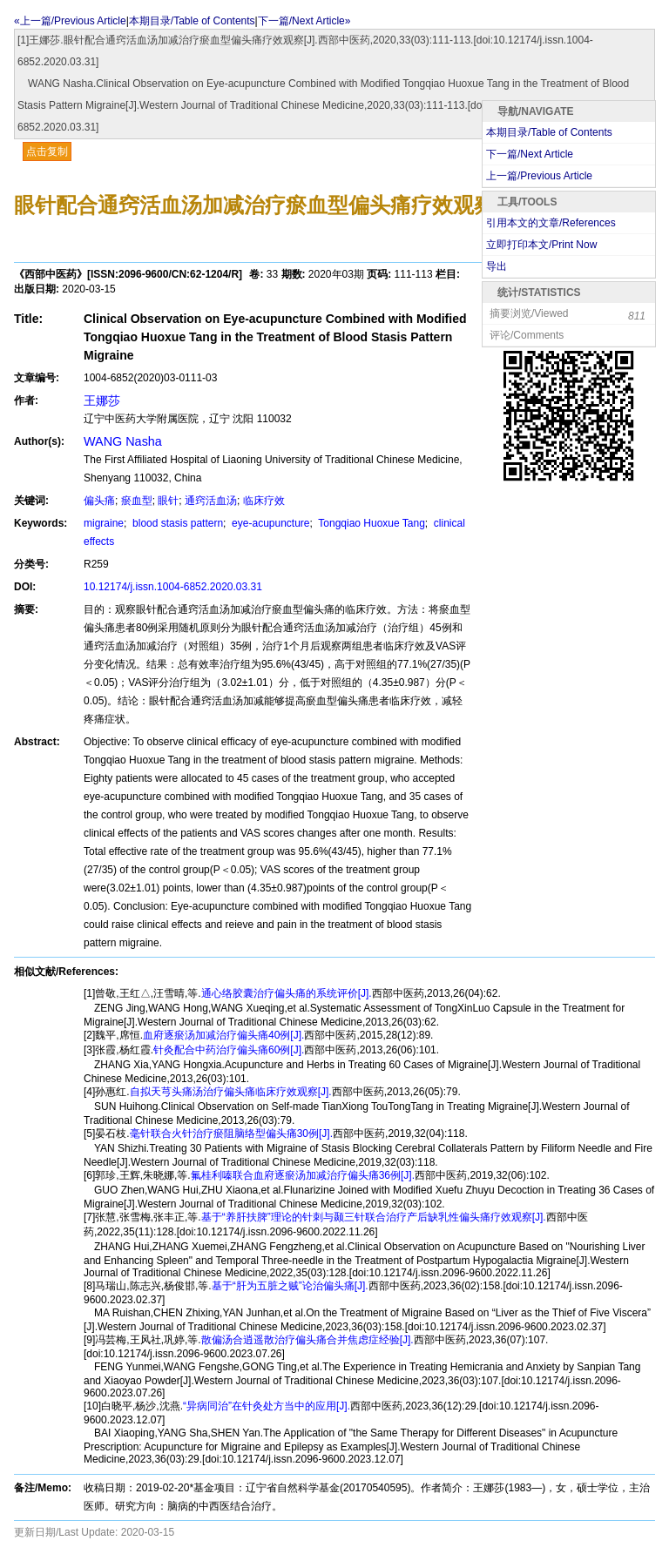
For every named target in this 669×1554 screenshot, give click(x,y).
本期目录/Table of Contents (192, 21)
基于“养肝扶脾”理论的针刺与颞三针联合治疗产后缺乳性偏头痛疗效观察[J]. (373, 1217)
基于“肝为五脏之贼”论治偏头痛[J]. (290, 1286)
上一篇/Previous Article (539, 176)
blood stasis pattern (176, 523)
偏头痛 (99, 500)
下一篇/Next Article (529, 154)
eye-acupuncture (269, 523)
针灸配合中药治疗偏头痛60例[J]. (228, 1050)
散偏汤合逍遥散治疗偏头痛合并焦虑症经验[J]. (307, 1340)
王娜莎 (102, 400)
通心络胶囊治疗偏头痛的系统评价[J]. (286, 993)
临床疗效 (264, 500)
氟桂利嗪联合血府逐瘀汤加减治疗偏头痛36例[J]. (303, 1175)
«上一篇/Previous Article (70, 21)
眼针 (168, 500)
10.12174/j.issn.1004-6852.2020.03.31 (173, 587)
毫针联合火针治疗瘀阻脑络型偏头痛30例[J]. (231, 1133)
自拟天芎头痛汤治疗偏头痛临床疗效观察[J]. (231, 1092)
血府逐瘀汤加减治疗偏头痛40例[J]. (223, 1035)
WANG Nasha (123, 441)
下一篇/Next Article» (304, 21)
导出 (496, 266)
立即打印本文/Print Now (541, 245)
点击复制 (47, 151)
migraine (104, 523)
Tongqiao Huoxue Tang (370, 523)
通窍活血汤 (211, 500)
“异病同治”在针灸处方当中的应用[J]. (266, 1406)
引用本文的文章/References (551, 223)
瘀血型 (136, 500)
